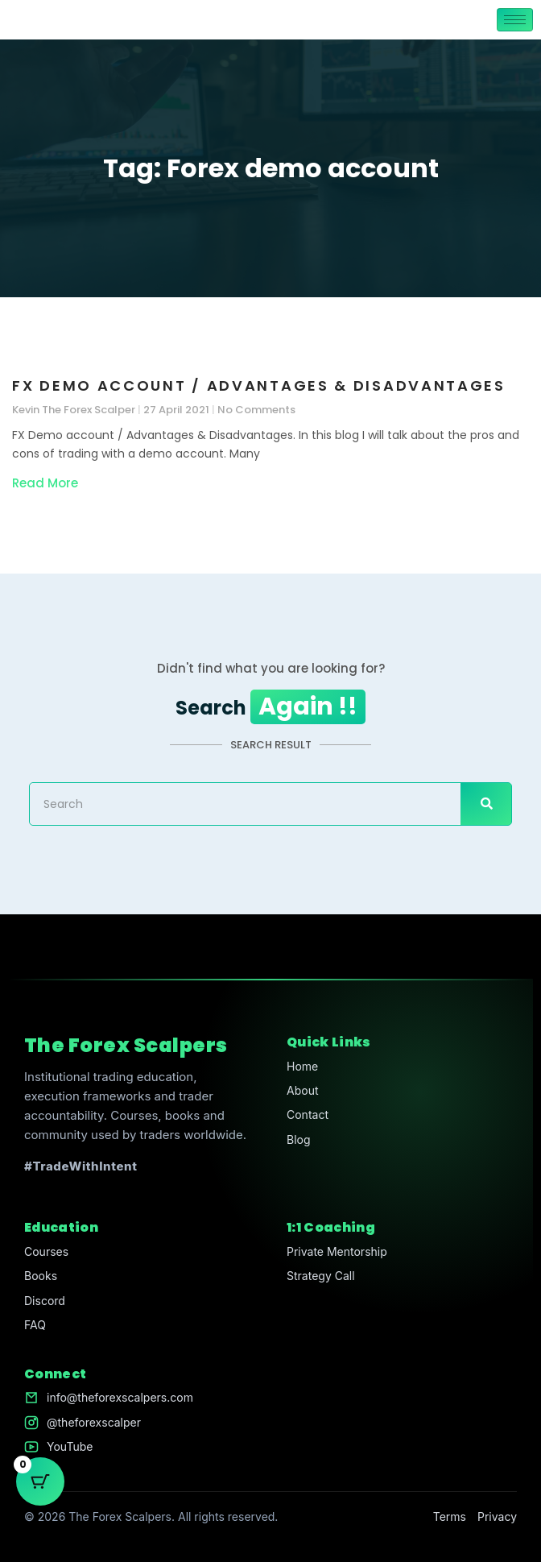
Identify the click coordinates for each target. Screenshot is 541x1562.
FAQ (35, 1325)
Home (302, 1066)
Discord (44, 1300)
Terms (449, 1516)
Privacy (497, 1516)
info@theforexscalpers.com (120, 1397)
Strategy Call (321, 1275)
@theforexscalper (94, 1422)
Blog (299, 1139)
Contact (307, 1114)
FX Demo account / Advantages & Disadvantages (259, 385)
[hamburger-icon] (515, 19)
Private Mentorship (337, 1251)
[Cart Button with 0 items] (40, 1481)
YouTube (70, 1446)
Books (40, 1275)
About (302, 1090)
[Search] (485, 804)
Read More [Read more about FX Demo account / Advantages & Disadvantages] (45, 482)
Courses (46, 1251)
